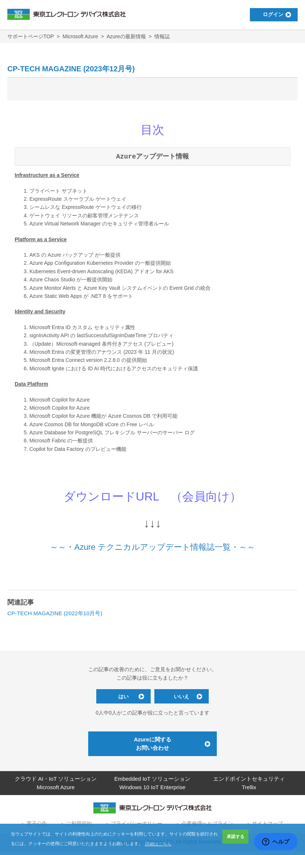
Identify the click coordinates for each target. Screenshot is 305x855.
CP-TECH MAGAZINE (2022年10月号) (54, 613)
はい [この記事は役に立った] (119, 698)
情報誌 (162, 36)
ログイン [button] (266, 14)
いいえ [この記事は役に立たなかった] (185, 698)
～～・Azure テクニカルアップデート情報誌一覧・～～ (152, 547)
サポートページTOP (30, 36)
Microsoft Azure (80, 36)
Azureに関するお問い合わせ (152, 747)
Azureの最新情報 (126, 36)
